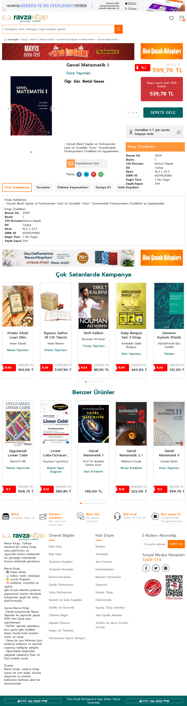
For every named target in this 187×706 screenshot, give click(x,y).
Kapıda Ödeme (59, 623)
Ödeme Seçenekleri (72, 187)
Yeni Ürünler (104, 562)
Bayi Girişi (55, 546)
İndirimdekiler (105, 569)
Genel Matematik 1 (93, 453)
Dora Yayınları (78, 73)
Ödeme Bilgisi (58, 615)
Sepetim (101, 585)
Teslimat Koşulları (61, 562)
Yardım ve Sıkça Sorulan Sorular (112, 625)
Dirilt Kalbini (93, 333)
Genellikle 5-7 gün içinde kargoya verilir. (152, 132)
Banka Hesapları (60, 577)
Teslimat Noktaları (61, 569)
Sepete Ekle (163, 112)
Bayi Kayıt (55, 554)
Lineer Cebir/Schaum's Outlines (55, 453)
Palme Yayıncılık (18, 468)
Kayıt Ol (176, 544)
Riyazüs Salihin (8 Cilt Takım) (56, 335)
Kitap (24, 39)
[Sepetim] (182, 18)
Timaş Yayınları (93, 346)
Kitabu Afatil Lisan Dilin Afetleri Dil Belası (17, 335)
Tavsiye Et (103, 187)
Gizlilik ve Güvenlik (61, 607)
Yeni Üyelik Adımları (109, 615)
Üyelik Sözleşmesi (61, 585)
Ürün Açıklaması (17, 187)
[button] (31, 152)
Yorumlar (43, 187)
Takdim (169, 354)
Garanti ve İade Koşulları (65, 600)
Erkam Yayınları (55, 350)
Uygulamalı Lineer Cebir (18, 453)
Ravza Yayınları (18, 350)
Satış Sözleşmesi (60, 592)
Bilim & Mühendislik (42, 39)
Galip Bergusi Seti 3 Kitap (131, 335)
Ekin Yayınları (131, 354)
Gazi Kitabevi (93, 471)
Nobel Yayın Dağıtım (55, 470)
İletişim (100, 546)
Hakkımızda (103, 600)
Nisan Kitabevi (131, 468)
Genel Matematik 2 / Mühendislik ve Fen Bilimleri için (131, 453)
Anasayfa (11, 39)
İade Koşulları (128, 187)
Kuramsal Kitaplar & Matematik (75, 39)
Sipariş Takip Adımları (110, 607)
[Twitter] (157, 568)
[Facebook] (146, 568)
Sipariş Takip (104, 592)
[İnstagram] (167, 568)
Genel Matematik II (169, 453)
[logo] (24, 18)
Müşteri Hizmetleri (108, 577)
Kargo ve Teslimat (61, 630)
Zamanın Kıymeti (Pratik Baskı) (169, 335)
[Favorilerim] (171, 18)
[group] (31, 106)
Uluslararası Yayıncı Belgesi (67, 638)
